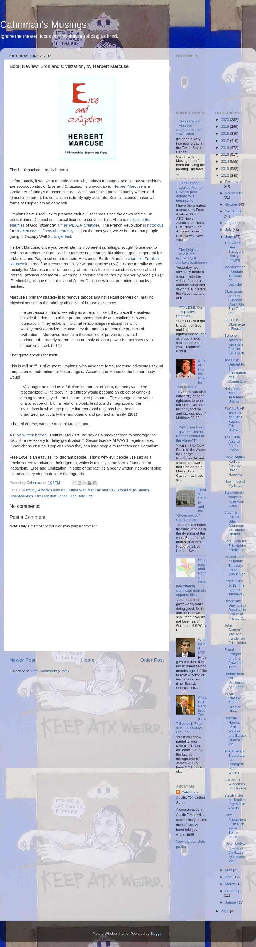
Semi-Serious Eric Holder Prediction (235, 545)
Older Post (152, 660)
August (231, 223)
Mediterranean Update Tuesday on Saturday (235, 275)
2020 (225, 120)
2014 (225, 161)
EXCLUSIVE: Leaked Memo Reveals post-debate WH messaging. (189, 192)
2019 (225, 127)
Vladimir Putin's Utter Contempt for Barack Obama (234, 523)
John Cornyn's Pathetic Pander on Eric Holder (235, 634)
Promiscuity (126, 490)
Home (87, 660)
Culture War (76, 490)
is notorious (153, 225)
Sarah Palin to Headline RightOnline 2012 (235, 801)
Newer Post (22, 660)
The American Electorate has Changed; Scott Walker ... (235, 762)
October (232, 204)
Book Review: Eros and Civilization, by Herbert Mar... (235, 852)
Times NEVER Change (77, 225)
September (234, 211)
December (233, 182)
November (233, 193)
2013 (225, 169)
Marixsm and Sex (101, 490)
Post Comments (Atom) (50, 671)
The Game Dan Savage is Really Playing (234, 251)
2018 (225, 133)
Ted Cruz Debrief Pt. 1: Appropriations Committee (235, 371)
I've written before (30, 435)
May (229, 870)
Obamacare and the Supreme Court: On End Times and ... (234, 302)
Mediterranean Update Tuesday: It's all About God (235, 565)
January (232, 902)
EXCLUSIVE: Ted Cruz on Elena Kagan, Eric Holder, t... (235, 419)
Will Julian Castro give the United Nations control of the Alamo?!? (191, 433)
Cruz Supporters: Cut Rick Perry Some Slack (235, 826)
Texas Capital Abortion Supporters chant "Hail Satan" (189, 127)
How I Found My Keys (234, 483)
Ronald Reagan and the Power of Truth (233, 658)
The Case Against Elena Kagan (232, 443)
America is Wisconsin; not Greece (235, 784)
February (232, 891)
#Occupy (29, 490)
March (230, 884)
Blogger (156, 934)
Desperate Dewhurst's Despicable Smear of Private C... (235, 609)
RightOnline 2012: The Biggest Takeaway (234, 587)
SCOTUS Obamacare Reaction (235, 324)
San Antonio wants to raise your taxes (234, 499)
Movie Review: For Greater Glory (232, 702)
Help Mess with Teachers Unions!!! (233, 395)
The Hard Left (81, 496)
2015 (225, 155)
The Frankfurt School (51, 496)
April (229, 877)
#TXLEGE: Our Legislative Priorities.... (189, 312)
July (229, 230)
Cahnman (189, 792)
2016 (225, 148)
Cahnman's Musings (43, 24)
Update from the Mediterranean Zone (235, 680)
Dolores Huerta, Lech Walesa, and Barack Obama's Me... (235, 731)
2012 (225, 176)
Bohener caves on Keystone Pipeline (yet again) (234, 344)
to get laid (62, 236)
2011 (225, 911)
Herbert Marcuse (128, 186)
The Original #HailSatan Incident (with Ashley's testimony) (191, 256)
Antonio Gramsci (51, 490)
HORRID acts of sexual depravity (44, 231)
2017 (225, 141)
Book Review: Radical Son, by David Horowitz (235, 465)
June (229, 237)
